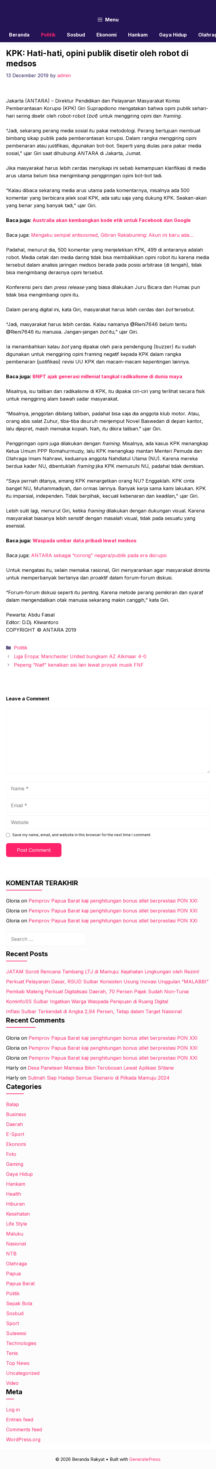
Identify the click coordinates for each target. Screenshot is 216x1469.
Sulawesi (16, 1333)
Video (12, 1383)
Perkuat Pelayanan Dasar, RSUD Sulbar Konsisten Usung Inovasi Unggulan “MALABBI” (107, 982)
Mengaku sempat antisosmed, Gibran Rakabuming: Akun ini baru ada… (112, 235)
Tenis (12, 1353)
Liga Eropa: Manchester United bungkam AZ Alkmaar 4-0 (80, 656)
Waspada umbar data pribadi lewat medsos (84, 541)
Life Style (16, 1224)
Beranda (19, 35)
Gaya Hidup (173, 35)
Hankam (138, 35)
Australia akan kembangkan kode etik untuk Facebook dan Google (112, 220)
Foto (11, 1154)
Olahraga (16, 1264)
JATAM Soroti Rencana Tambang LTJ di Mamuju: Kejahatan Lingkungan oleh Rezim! (102, 972)
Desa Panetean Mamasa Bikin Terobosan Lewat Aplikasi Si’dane (101, 1068)
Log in (13, 1410)
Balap (12, 1104)
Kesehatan (18, 1214)
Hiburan (15, 1204)
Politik (48, 35)
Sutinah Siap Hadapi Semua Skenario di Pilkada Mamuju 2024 (99, 1078)
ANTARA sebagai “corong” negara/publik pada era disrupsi (99, 555)
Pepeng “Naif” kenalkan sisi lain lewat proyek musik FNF (79, 665)
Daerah (14, 1124)
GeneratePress (145, 1459)
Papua (13, 1274)
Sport (12, 1323)
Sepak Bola (19, 1303)
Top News (18, 1363)
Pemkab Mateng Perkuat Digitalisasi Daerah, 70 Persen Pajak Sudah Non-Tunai (97, 991)
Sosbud (76, 35)
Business (16, 1114)
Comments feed (24, 1429)
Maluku (14, 1234)
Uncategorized (22, 1373)
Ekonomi (106, 35)
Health (13, 1194)
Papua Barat (20, 1283)
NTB (11, 1254)
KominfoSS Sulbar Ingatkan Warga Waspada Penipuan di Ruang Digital (87, 1001)
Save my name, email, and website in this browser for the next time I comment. (81, 835)
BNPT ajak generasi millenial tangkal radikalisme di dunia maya (107, 376)
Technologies (21, 1343)
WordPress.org (23, 1439)
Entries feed (19, 1420)
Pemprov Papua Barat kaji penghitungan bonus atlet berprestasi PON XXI (113, 901)
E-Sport (15, 1134)
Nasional (16, 1244)
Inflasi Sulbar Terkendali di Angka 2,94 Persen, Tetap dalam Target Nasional (94, 1011)
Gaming (14, 1164)
